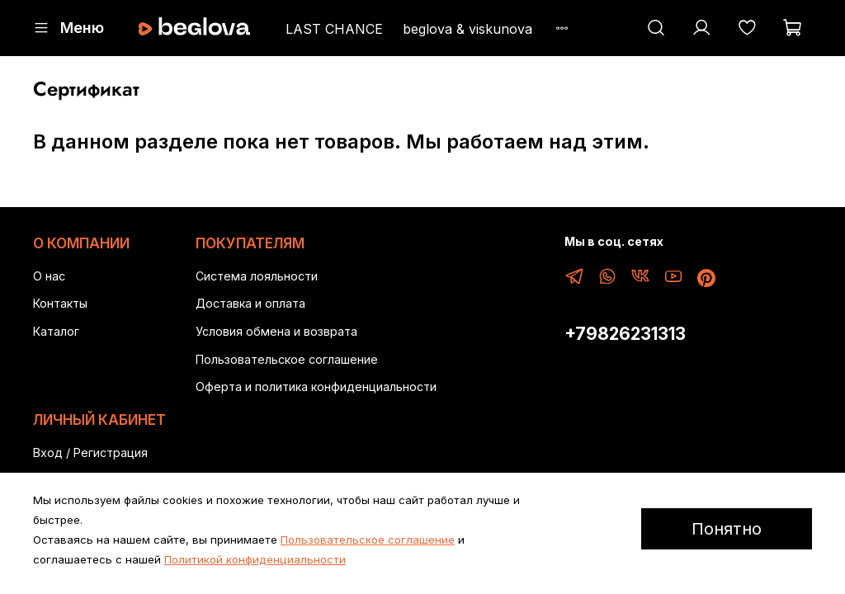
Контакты (60, 303)
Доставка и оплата (250, 303)
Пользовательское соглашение (287, 359)
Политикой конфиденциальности (255, 559)
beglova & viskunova (467, 29)
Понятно (727, 529)
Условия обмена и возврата (276, 331)
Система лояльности (257, 276)
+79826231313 (625, 333)
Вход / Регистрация (90, 453)
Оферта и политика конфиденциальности (316, 387)
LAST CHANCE (334, 29)
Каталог (56, 331)
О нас (49, 276)
